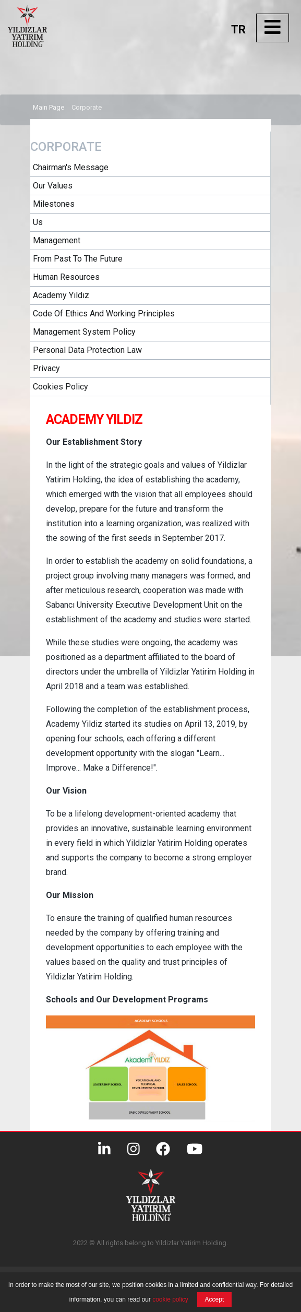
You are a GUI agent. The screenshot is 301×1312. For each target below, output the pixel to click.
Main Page (48, 107)
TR (238, 29)
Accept (214, 1299)
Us (38, 222)
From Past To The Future (78, 259)
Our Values (53, 186)
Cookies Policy (60, 387)
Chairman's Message (71, 167)
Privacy (46, 368)
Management (56, 240)
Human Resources (66, 277)
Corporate (86, 107)
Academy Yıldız (61, 295)
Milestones (54, 204)
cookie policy (170, 1299)
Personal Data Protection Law (87, 350)
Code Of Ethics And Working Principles (104, 313)
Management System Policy (84, 332)
